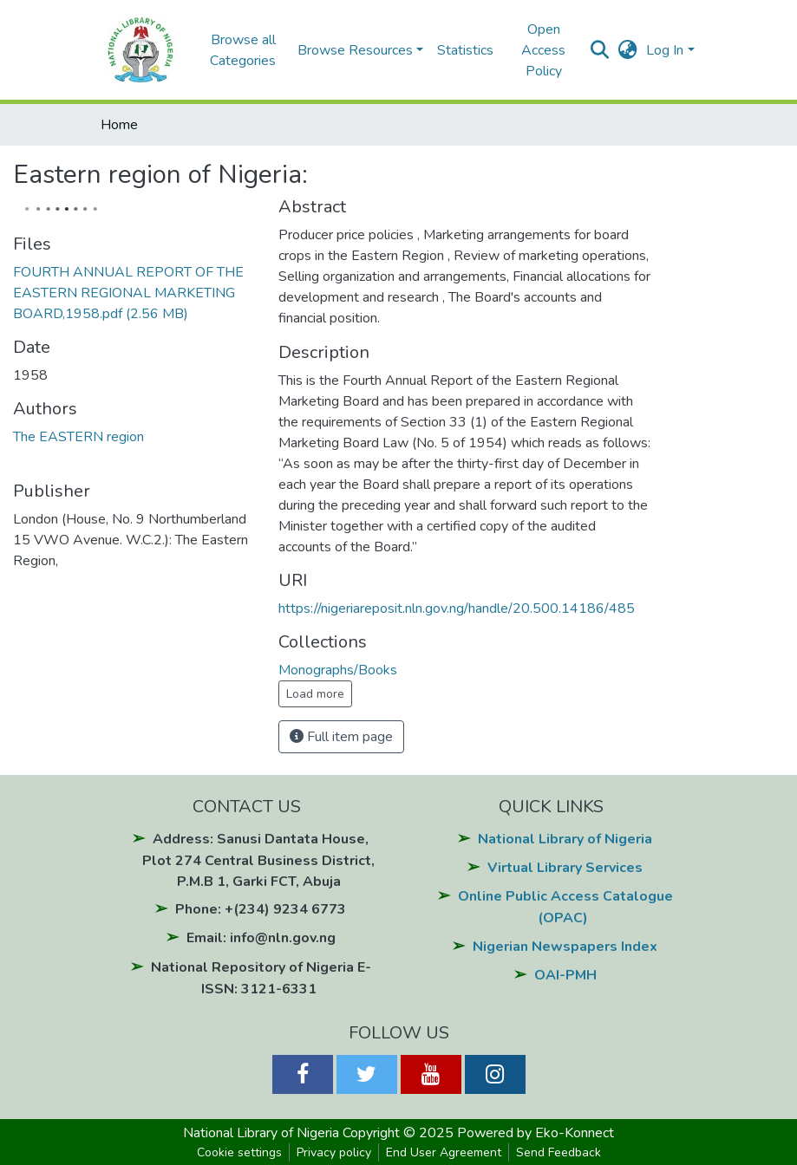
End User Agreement (443, 1152)
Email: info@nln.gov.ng (261, 937)
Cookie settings (239, 1152)
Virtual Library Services (565, 867)
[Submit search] (599, 50)
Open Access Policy (543, 50)
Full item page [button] (341, 736)
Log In (664, 50)
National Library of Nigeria (565, 839)
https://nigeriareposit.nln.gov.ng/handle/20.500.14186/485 (456, 608)
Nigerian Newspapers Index (565, 946)
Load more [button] (315, 694)
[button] (627, 50)
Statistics (465, 50)
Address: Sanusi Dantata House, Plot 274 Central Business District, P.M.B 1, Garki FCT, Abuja (258, 860)
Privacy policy (334, 1152)
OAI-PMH (565, 975)
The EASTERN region (78, 436)
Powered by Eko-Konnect (535, 1132)
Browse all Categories (243, 50)
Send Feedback (558, 1152)
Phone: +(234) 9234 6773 (260, 909)
